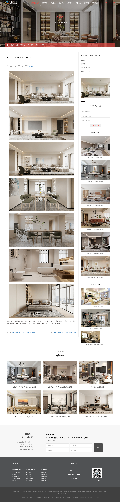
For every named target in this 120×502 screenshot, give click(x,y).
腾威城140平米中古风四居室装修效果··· (95, 229)
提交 (98, 447)
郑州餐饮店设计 (16, 478)
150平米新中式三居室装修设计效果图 (60, 417)
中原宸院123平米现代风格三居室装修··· (95, 181)
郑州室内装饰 (44, 476)
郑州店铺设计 (15, 480)
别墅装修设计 (29, 473)
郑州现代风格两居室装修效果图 (95, 328)
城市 (99, 497)
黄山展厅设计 (87, 491)
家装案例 (53, 3)
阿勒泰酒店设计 (72, 491)
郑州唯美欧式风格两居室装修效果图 (95, 307)
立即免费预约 (95, 125)
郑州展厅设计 (15, 474)
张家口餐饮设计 (48, 491)
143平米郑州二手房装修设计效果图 (95, 157)
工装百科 (70, 3)
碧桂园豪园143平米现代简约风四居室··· (95, 277)
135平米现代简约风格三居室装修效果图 (23, 332)
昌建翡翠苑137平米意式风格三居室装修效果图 (60, 387)
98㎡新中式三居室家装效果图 (96, 387)
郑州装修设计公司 (13, 45)
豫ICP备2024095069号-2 (91, 497)
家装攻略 (78, 3)
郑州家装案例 (30, 469)
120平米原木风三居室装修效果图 (24, 417)
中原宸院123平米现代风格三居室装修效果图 (24, 387)
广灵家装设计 (95, 491)
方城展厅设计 (23, 491)
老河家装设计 (63, 491)
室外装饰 (61, 3)
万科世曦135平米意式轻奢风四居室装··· (95, 253)
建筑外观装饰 (29, 478)
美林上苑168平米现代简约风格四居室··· (95, 205)
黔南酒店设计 (16, 491)
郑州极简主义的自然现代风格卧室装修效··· (95, 344)
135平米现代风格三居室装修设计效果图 (65, 332)
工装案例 (45, 3)
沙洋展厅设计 (63, 493)
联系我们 (95, 3)
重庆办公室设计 (32, 491)
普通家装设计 (29, 474)
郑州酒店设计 (44, 480)
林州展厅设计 (56, 491)
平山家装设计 (79, 491)
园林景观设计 (29, 480)
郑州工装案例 (16, 469)
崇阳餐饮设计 (39, 491)
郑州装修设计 (44, 473)
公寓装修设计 (29, 476)
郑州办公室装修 (16, 473)
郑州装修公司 (35, 3)
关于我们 (86, 3)
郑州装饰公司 (44, 474)
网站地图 (82, 497)
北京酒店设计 (102, 491)
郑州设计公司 (44, 478)
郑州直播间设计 (16, 476)
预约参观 (31, 66)
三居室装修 (22, 45)
